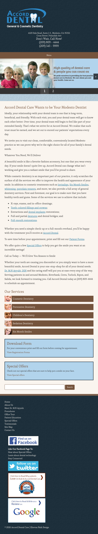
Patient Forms (76, 239)
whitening (10, 188)
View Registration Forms (18, 352)
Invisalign (63, 184)
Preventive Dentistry (24, 307)
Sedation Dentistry (23, 323)
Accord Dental (50, 232)
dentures (32, 216)
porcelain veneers (26, 188)
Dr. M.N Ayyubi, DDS (16, 270)
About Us (9, 405)
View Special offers (15, 375)
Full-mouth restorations (24, 220)
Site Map (9, 427)
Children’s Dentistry (24, 315)
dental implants (36, 211)
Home (7, 401)
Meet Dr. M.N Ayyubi (14, 408)
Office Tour (10, 414)
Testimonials (10, 423)
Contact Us (9, 430)
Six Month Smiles (79, 184)
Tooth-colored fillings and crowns (29, 207)
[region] (49, 76)
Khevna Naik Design (39, 527)
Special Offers (34, 245)
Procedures (10, 411)
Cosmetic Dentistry (23, 298)
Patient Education (13, 417)
